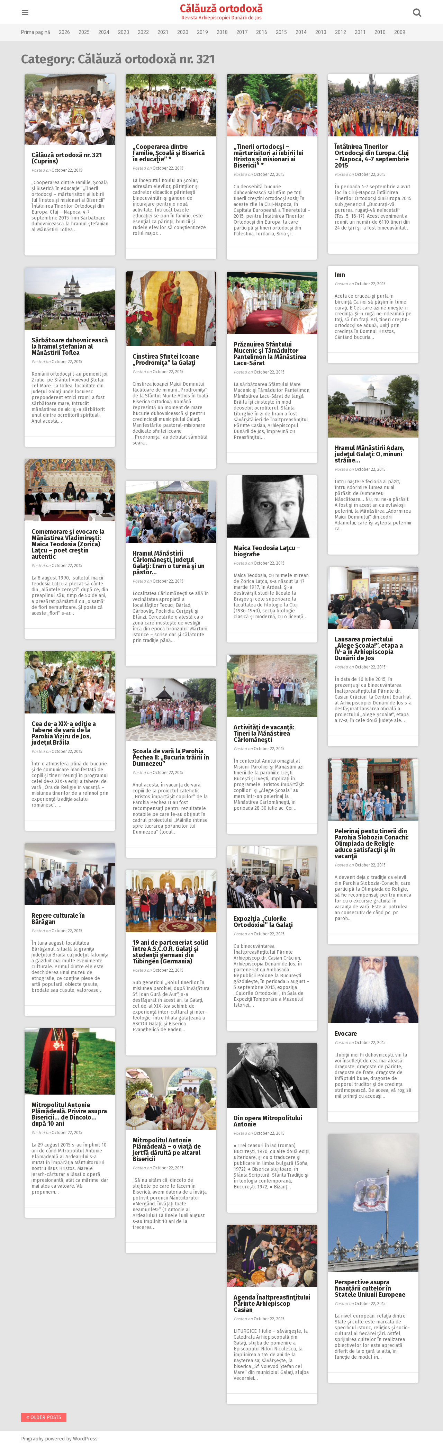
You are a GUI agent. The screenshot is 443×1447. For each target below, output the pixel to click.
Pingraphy (35, 1439)
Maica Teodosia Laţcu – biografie (267, 551)
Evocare (346, 1033)
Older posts (46, 1417)
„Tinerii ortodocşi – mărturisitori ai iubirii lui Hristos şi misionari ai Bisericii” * (269, 156)
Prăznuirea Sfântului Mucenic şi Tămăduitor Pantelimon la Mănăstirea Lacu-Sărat (270, 354)
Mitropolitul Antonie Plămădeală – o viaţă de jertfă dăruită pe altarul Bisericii (167, 1149)
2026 (67, 32)
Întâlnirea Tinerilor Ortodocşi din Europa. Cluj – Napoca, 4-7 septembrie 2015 (372, 156)
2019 (205, 32)
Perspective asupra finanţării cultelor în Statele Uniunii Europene (370, 1288)
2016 (264, 32)
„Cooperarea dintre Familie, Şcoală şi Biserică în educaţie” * (169, 153)
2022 (146, 32)
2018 (224, 32)
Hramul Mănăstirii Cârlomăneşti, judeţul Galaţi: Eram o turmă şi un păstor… (169, 563)
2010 (382, 32)
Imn (340, 275)
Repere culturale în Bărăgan (58, 919)
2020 (185, 32)
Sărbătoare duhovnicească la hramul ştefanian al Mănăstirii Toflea (69, 346)
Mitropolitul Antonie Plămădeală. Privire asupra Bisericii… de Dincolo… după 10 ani (69, 1114)
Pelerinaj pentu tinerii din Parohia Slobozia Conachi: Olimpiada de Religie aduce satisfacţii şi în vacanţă (371, 843)
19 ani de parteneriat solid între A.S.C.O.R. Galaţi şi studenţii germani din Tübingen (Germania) (170, 952)
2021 (165, 32)
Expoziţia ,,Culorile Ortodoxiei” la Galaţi (263, 922)
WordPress (88, 1439)
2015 (284, 32)
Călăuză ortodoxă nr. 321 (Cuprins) (66, 158)
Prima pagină (38, 32)
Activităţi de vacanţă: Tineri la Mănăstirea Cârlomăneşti (264, 734)
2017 (244, 32)
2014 (303, 32)
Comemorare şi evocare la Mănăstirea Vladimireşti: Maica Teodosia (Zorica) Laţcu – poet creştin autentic (68, 544)
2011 (363, 32)
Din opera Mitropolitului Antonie (268, 1121)
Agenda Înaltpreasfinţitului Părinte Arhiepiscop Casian (272, 1304)
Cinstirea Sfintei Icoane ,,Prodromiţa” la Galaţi (166, 360)
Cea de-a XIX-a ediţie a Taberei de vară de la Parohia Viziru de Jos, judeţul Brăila (63, 733)
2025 (86, 32)
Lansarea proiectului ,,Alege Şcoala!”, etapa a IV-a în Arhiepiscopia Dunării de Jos (369, 649)
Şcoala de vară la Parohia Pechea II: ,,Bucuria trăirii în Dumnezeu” (171, 757)
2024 (106, 32)
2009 (402, 32)
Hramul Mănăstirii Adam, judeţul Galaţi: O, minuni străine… (369, 454)
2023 (126, 32)
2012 (343, 32)
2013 (323, 32)
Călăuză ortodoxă (221, 8)
